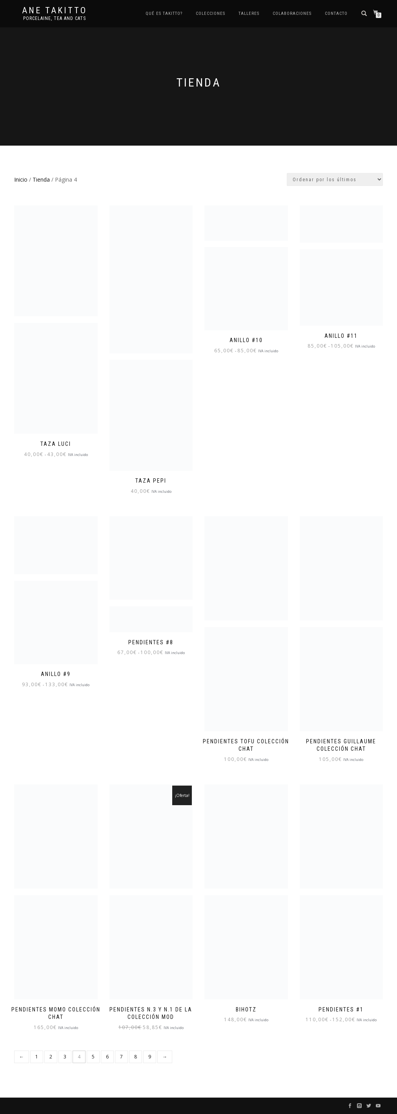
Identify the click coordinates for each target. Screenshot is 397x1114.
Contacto (336, 13)
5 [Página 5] (93, 1056)
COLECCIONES (210, 13)
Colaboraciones (292, 13)
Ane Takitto (54, 10)
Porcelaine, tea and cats (54, 18)
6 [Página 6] (107, 1056)
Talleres (249, 13)
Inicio (20, 179)
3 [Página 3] (65, 1056)
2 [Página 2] (50, 1056)
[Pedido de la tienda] (335, 179)
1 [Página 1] (36, 1056)
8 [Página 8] (135, 1056)
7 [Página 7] (121, 1056)
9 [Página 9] (149, 1056)
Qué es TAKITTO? (164, 13)
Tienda (41, 179)
